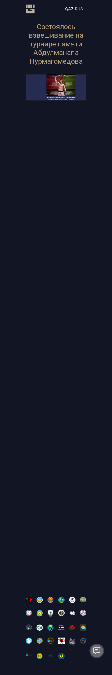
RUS (79, 9)
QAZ (69, 9)
